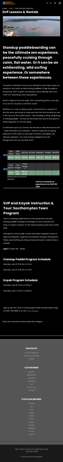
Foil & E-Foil (31, 387)
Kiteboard (31, 378)
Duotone (31, 404)
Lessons (31, 390)
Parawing (31, 381)
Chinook (31, 416)
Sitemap (31, 359)
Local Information (31, 353)
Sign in (27, 356)
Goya (32, 410)
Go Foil (31, 431)
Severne (32, 425)
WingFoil (31, 372)
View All (32, 434)
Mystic (31, 419)
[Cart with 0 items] (55, 3)
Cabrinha (31, 428)
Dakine (31, 413)
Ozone (31, 422)
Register (35, 356)
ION (31, 407)
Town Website (32, 311)
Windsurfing (31, 375)
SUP (31, 384)
